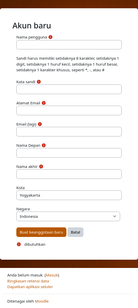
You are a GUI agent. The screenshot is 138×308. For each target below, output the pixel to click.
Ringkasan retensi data (28, 280)
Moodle (42, 301)
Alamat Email (28, 102)
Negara (23, 208)
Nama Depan (28, 145)
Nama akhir (27, 166)
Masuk (52, 275)
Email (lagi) (26, 124)
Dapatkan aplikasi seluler (30, 286)
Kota (20, 187)
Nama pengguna (31, 37)
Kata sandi (25, 81)
